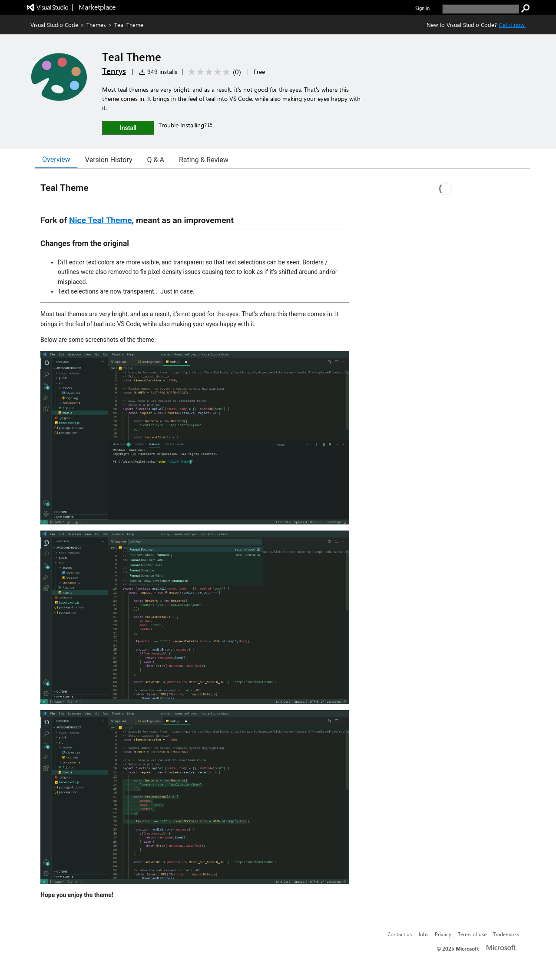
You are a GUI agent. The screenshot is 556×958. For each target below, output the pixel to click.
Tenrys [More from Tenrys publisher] (114, 71)
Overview (56, 159)
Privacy (443, 934)
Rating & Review (203, 160)
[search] (480, 8)
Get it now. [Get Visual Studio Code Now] (512, 24)
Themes (96, 24)
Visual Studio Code (54, 24)
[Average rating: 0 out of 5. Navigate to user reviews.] (213, 72)
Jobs (423, 934)
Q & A (155, 160)
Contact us (399, 934)
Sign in (422, 8)
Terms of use (472, 934)
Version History (108, 160)
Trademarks (506, 934)
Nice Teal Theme (100, 220)
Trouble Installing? (186, 125)
